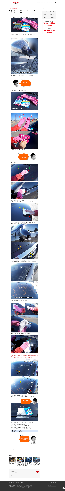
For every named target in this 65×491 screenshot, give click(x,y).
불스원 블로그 (13, 471)
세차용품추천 (52, 14)
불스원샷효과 (45, 11)
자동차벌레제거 (52, 17)
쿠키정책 (22, 482)
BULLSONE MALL (50, 2)
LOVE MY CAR (30, 2)
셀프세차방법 (52, 13)
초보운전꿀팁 (52, 11)
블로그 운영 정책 (11, 482)
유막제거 (44, 14)
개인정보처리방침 (17, 482)
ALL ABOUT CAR (37, 2)
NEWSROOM (43, 2)
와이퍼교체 (44, 17)
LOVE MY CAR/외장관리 (13, 8)
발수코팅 (44, 13)
